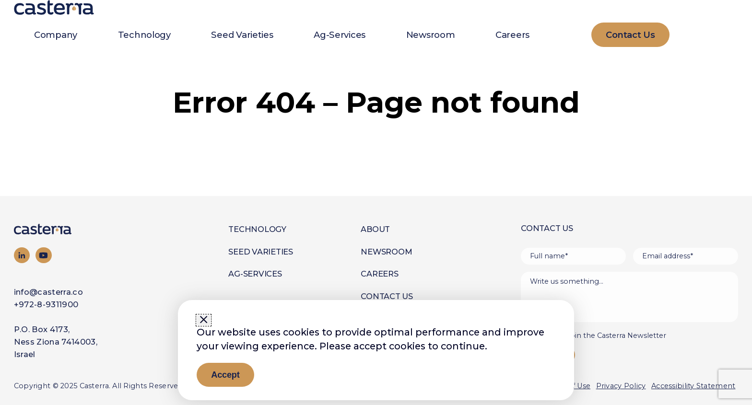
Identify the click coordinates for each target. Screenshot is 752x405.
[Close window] (204, 320)
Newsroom (430, 34)
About (375, 229)
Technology (144, 34)
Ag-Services (339, 34)
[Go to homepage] (61, 229)
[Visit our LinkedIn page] (22, 255)
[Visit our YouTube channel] (43, 255)
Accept (225, 375)
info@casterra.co (48, 292)
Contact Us (387, 296)
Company (55, 34)
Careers (512, 34)
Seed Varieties (242, 34)
